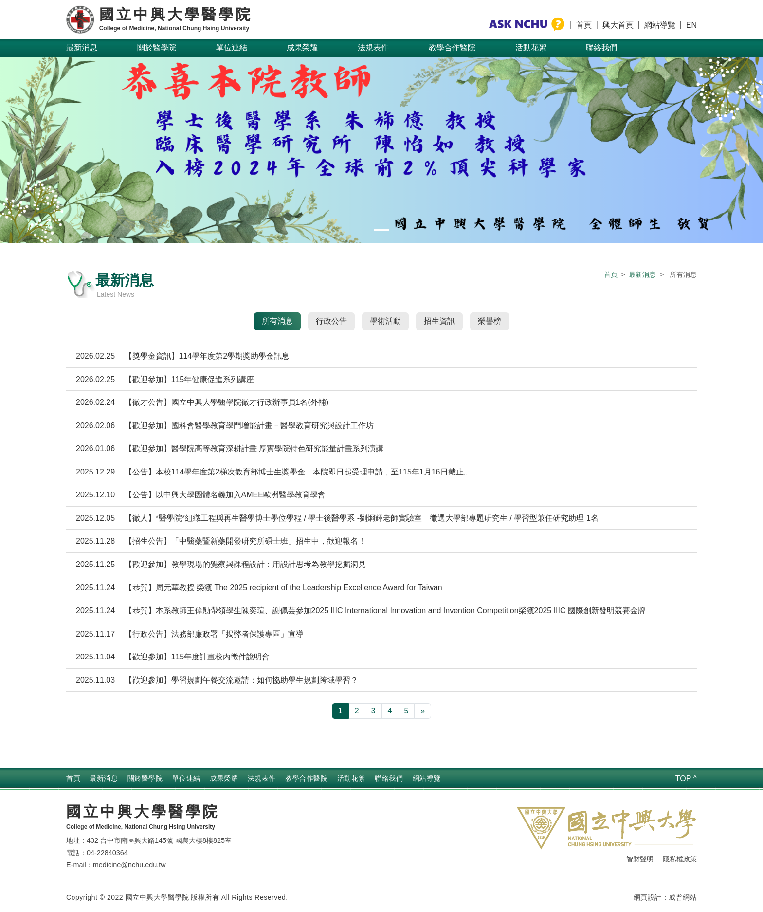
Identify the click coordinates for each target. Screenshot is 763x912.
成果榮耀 (224, 778)
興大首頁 (618, 25)
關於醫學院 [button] (156, 47)
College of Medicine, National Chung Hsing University (140, 826)
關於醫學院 (145, 778)
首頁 (584, 25)
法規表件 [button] (373, 47)
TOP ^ (686, 778)
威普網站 (683, 897)
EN (691, 25)
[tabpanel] (381, 532)
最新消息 (81, 47)
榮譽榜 (489, 321)
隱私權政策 (680, 859)
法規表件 (262, 778)
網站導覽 (659, 25)
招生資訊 (439, 321)
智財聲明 (640, 859)
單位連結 (186, 778)
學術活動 (385, 321)
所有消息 (277, 321)
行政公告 (331, 321)
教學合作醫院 (452, 47)
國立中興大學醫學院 (142, 811)
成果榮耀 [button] (302, 47)
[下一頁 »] (422, 711)
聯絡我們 (601, 47)
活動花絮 (530, 47)
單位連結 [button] (231, 47)
